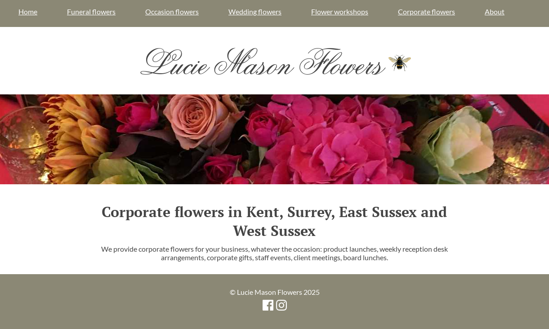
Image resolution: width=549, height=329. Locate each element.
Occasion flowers (172, 11)
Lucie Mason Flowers (274, 62)
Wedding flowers (254, 11)
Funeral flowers (91, 11)
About (494, 11)
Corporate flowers (426, 11)
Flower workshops (339, 11)
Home (27, 11)
